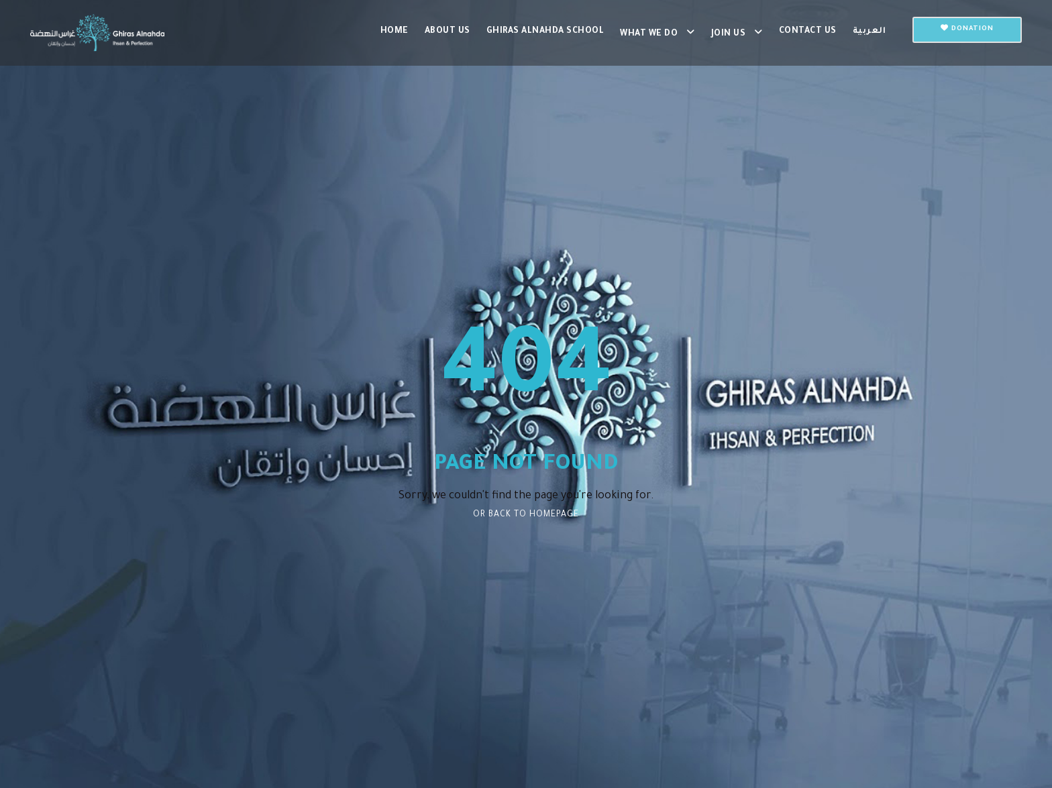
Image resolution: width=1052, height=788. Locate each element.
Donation (967, 28)
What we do (649, 34)
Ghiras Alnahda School (545, 31)
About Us (447, 31)
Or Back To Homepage (526, 515)
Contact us (808, 31)
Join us (728, 34)
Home (394, 31)
